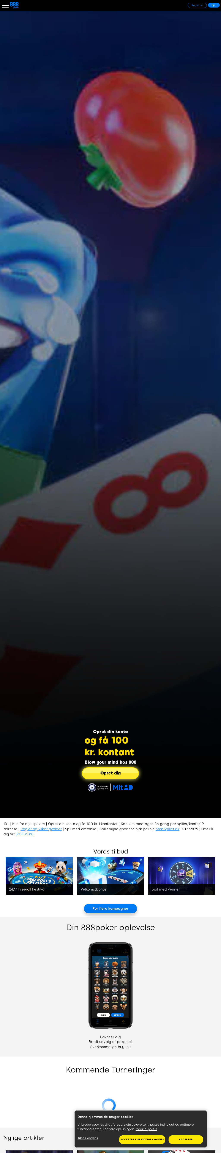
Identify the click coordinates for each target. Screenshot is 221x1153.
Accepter (186, 1139)
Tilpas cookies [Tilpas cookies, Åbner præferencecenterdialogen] (88, 1138)
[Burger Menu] (5, 5)
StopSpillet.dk (167, 829)
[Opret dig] (110, 773)
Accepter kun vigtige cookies (142, 1139)
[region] (140, 1129)
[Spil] (214, 5)
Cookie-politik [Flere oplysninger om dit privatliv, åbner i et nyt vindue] (146, 1129)
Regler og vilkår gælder (41, 829)
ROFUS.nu (24, 834)
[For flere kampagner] (110, 908)
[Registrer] (197, 5)
